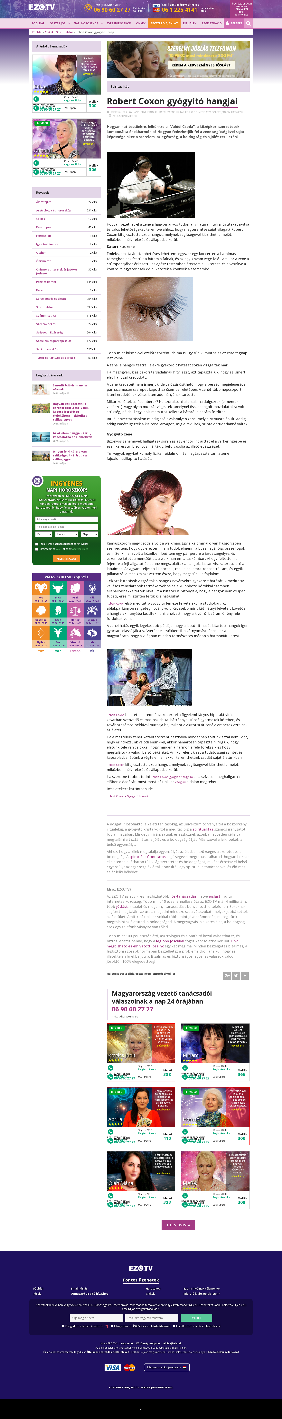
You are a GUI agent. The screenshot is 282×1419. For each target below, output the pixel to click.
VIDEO (116, 1028)
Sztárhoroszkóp (47, 349)
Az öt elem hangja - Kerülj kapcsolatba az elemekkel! (72, 435)
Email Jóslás (79, 1288)
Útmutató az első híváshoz (89, 1293)
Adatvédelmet (80, 549)
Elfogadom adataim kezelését (86, 1326)
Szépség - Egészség (49, 332)
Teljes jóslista (178, 1225)
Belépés (234, 23)
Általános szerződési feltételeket (108, 1352)
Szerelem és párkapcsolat (53, 341)
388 (167, 1074)
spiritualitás (203, 829)
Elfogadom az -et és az (61, 549)
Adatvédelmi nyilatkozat (223, 1352)
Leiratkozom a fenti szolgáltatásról (198, 1326)
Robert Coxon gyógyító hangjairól (172, 777)
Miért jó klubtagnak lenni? (201, 1293)
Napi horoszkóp (86, 23)
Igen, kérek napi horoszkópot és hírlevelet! (61, 544)
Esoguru (152, 112)
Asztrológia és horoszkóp (53, 210)
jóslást (214, 896)
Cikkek (141, 23)
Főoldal (38, 23)
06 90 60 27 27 (132, 1009)
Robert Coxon (116, 603)
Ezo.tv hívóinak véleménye (201, 1288)
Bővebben (163, 1045)
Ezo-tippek (43, 227)
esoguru (180, 782)
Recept (41, 290)
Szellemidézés (45, 324)
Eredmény (237, 112)
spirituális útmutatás (147, 856)
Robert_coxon (221, 112)
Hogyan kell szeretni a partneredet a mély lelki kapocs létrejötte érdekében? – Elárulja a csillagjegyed (71, 411)
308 (241, 1202)
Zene (143, 112)
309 (241, 1138)
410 (167, 1138)
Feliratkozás (66, 558)
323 (167, 1202)
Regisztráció (212, 23)
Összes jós (57, 23)
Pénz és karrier (46, 282)
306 (93, 169)
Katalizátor (167, 112)
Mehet (197, 1318)
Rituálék (189, 23)
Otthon (41, 252)
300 (93, 105)
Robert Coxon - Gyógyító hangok (127, 796)
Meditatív (205, 112)
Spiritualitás (64, 32)
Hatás (180, 112)
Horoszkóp (43, 236)
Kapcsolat (127, 1343)
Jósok (37, 1293)
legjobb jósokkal (170, 941)
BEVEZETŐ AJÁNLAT (164, 23)
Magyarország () (166, 1367)
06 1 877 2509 (241, 14)
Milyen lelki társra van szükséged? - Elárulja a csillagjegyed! (70, 455)
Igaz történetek (47, 244)
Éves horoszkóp (119, 23)
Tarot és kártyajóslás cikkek (55, 358)
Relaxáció (191, 112)
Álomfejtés (43, 202)
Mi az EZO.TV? (109, 1343)
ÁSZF (59, 549)
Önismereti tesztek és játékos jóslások (56, 271)
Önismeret (43, 261)
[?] (106, 1326)
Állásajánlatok (172, 1343)
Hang (136, 112)
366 (241, 1074)
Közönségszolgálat (148, 1343)
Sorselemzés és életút (51, 299)
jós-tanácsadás (183, 896)
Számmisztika (46, 315)
